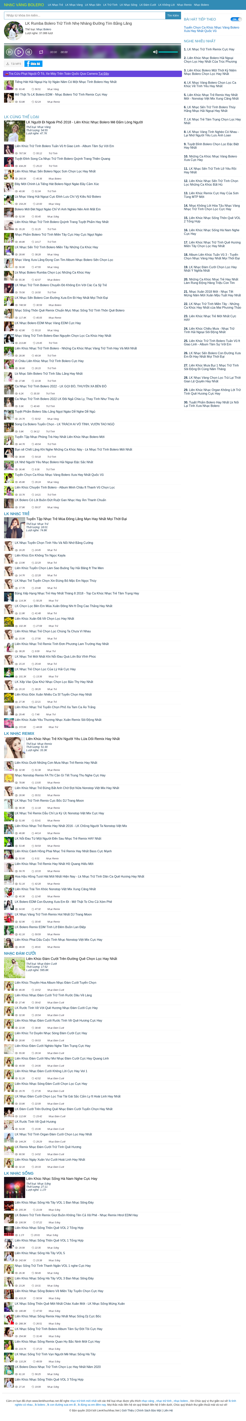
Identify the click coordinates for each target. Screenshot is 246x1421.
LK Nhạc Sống (128, 4)
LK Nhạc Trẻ (55, 4)
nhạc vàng (148, 1400)
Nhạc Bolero (201, 4)
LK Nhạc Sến (93, 4)
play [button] (19, 52)
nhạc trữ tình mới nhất (83, 1400)
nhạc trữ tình (163, 1400)
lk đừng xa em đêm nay (92, 1404)
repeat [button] (41, 52)
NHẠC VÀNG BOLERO (24, 5)
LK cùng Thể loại (21, 117)
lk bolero (40, 1404)
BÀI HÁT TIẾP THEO (200, 19)
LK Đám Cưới (148, 4)
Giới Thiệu (128, 1410)
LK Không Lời (166, 4)
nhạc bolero (181, 1400)
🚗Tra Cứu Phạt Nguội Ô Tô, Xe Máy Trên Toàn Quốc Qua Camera (57, 73)
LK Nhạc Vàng (74, 4)
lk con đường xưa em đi (61, 1404)
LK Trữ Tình (110, 4)
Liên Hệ (168, 1410)
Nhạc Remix (184, 4)
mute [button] (155, 52)
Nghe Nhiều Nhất (200, 41)
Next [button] (29, 53)
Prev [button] (9, 53)
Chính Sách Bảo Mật (148, 1410)
